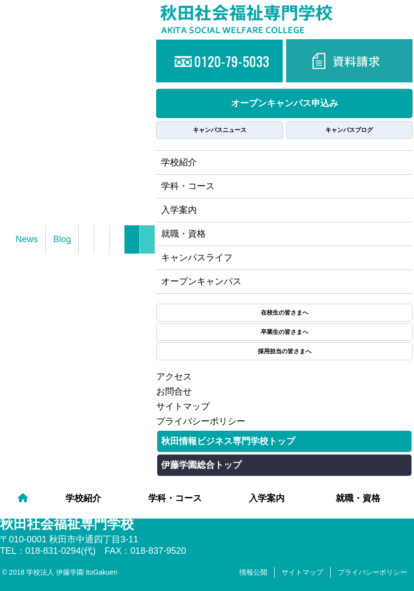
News (26, 239)
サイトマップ (183, 406)
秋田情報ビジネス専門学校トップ (228, 441)
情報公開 (253, 572)
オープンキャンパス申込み (284, 103)
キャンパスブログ (349, 130)
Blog (62, 239)
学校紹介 (83, 498)
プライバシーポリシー (200, 421)
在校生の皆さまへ (284, 312)
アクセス (174, 377)
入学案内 (267, 498)
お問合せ (174, 391)
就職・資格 (358, 498)
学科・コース (175, 498)
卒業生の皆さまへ (284, 331)
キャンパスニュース (219, 130)
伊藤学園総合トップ (201, 465)
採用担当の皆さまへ (284, 351)
